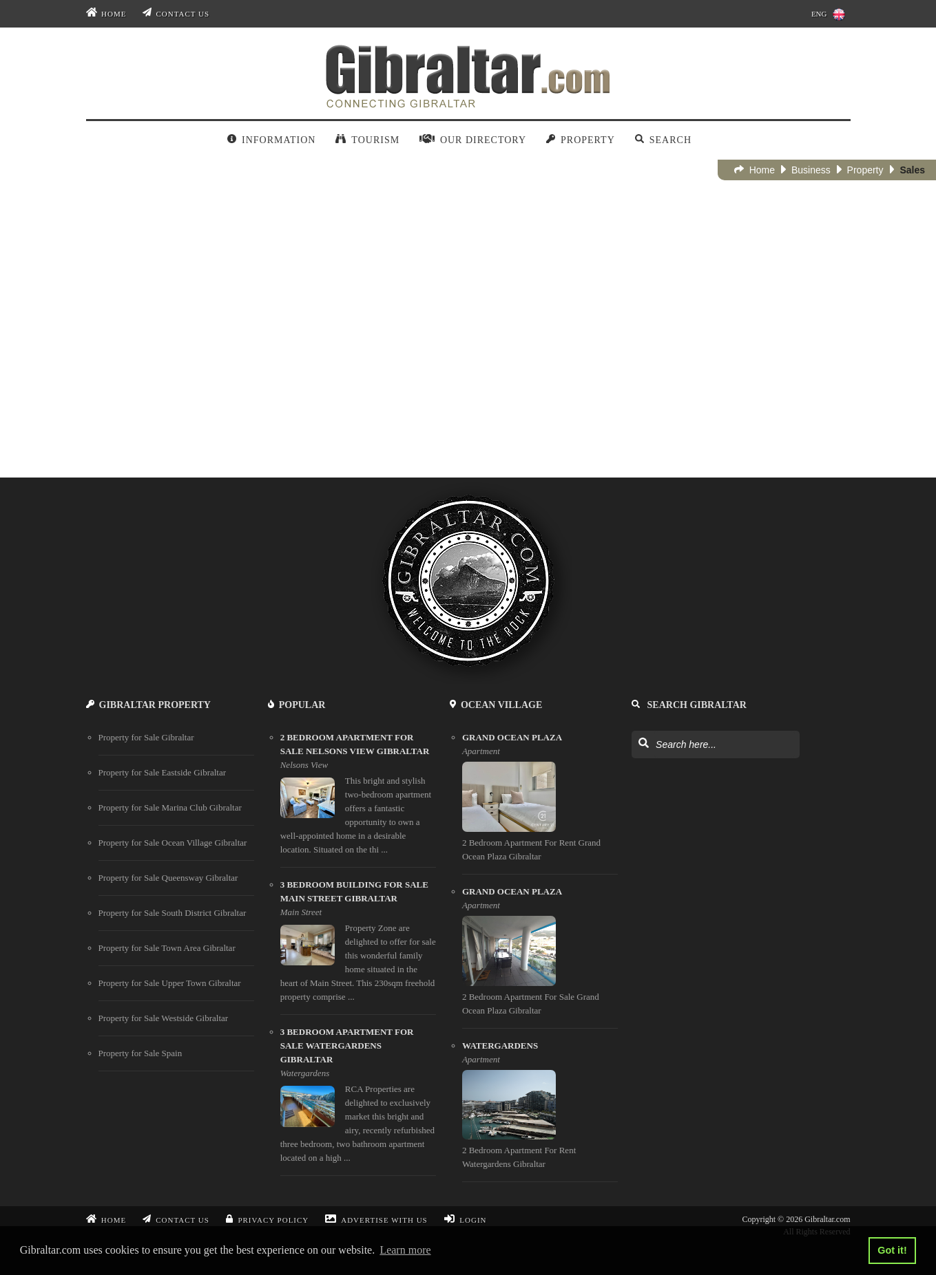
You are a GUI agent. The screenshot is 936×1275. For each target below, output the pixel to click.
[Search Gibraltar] (643, 744)
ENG (828, 14)
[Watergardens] (540, 1111)
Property (580, 140)
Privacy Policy (267, 1220)
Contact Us (176, 14)
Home (106, 14)
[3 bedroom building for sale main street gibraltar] (358, 946)
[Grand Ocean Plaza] (540, 803)
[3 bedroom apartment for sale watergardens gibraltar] (358, 1100)
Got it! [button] (891, 1250)
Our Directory (472, 140)
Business (806, 169)
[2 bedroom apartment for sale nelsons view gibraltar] (358, 799)
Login (465, 1220)
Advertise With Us (376, 1220)
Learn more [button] (404, 1250)
